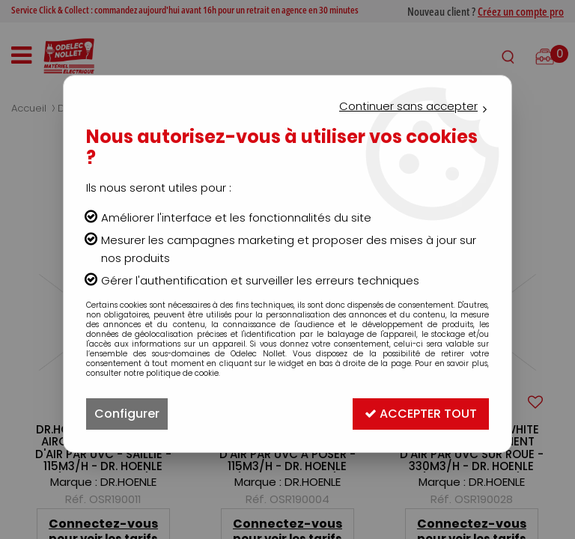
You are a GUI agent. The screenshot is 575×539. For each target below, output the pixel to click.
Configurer (126, 413)
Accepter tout (421, 413)
